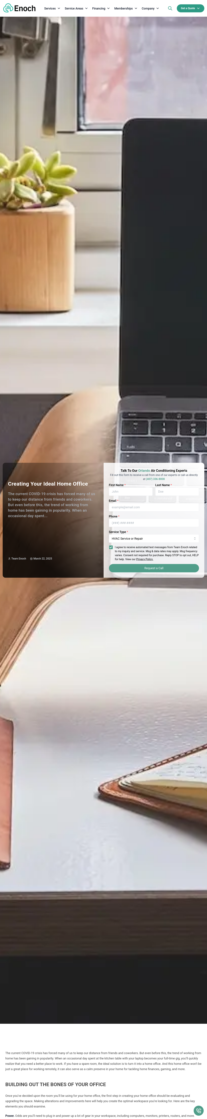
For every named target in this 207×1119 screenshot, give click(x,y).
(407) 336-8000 (155, 479)
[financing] (101, 8)
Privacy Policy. (144, 559)
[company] (150, 8)
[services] (52, 8)
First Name (117, 485)
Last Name (163, 485)
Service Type (118, 532)
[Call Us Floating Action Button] (199, 1111)
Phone (114, 516)
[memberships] (126, 8)
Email (113, 500)
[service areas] (76, 8)
